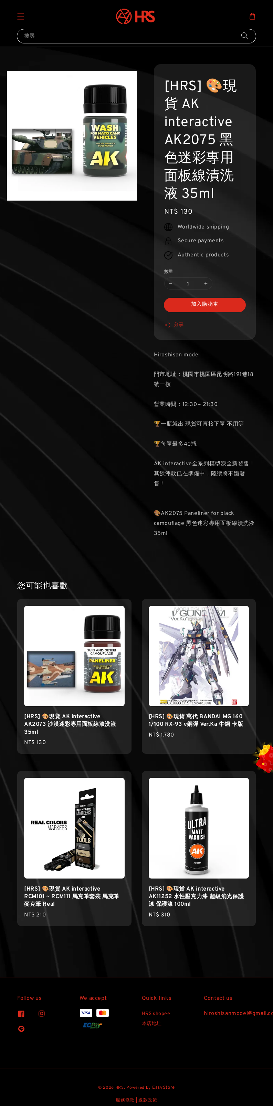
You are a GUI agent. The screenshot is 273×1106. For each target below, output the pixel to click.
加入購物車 (205, 304)
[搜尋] (245, 36)
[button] (20, 16)
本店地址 (152, 1024)
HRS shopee (156, 1014)
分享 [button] (174, 325)
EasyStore (163, 1087)
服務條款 (125, 1100)
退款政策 (147, 1100)
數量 (169, 272)
